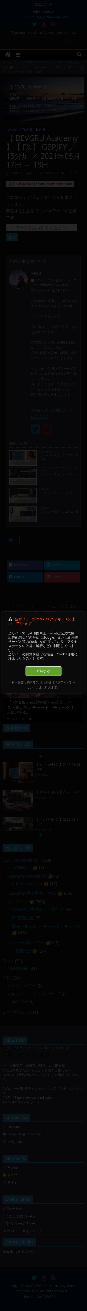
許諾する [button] (43, 671)
